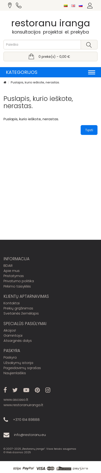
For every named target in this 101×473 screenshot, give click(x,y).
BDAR (8, 265)
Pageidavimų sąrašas (22, 367)
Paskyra (10, 357)
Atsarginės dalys (18, 340)
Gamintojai (13, 335)
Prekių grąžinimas (18, 308)
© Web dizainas (13, 452)
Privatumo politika (19, 280)
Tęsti (89, 130)
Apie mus (12, 270)
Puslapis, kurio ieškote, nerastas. (35, 82)
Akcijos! (10, 330)
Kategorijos (50, 72)
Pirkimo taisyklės (17, 286)
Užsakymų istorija (18, 362)
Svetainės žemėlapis (21, 313)
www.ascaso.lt (16, 399)
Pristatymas (14, 275)
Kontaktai (12, 303)
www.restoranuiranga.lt (23, 404)
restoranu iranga (50, 23)
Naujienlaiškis (15, 372)
